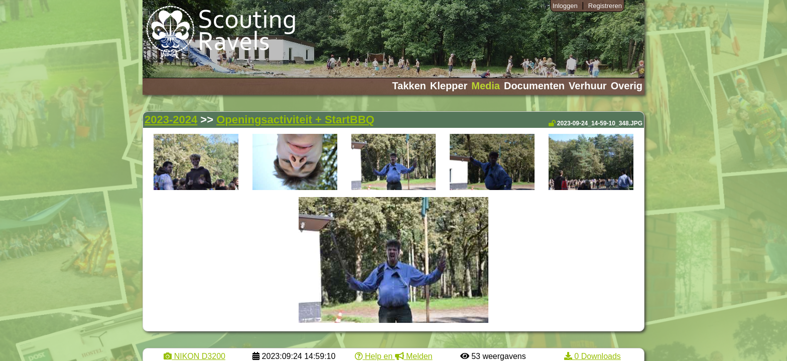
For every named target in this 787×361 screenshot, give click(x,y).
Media (485, 85)
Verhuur (588, 85)
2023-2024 (171, 119)
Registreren (605, 6)
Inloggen (565, 6)
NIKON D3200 (194, 356)
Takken (409, 85)
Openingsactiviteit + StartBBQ (295, 119)
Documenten (534, 85)
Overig (626, 85)
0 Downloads (592, 356)
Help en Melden (394, 356)
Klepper (448, 85)
